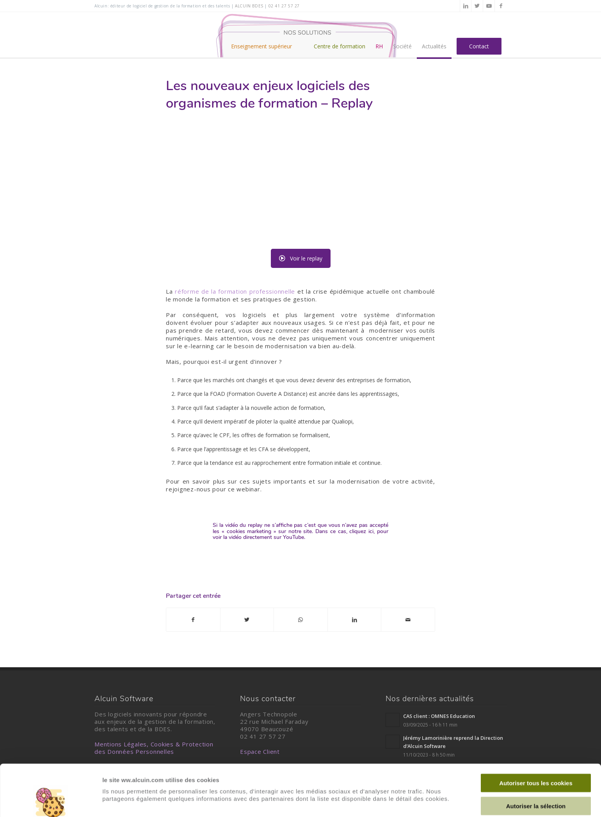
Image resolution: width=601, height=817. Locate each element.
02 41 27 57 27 (284, 6)
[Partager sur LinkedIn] (354, 619)
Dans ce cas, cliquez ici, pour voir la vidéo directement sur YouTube (300, 534)
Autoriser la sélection (536, 757)
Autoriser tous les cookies (536, 734)
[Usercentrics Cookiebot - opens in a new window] (50, 802)
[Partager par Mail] (408, 619)
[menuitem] (267, 34)
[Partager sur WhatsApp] (300, 619)
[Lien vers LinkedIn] (465, 6)
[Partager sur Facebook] (193, 619)
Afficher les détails (128, 801)
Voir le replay (300, 258)
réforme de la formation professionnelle (235, 291)
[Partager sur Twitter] (247, 619)
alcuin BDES (249, 6)
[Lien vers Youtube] (488, 6)
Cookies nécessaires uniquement (535, 780)
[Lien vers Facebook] (501, 6)
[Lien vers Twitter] (477, 6)
